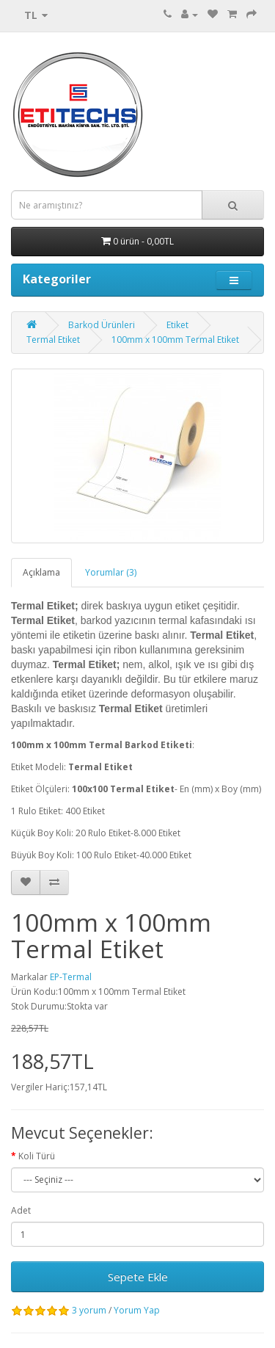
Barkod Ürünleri (101, 325)
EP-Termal (71, 977)
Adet (21, 1210)
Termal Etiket (53, 339)
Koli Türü (36, 1156)
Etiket (177, 325)
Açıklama (41, 572)
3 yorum (89, 1310)
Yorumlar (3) (110, 572)
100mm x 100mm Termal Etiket (175, 339)
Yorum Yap (137, 1310)
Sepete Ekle (138, 1276)
